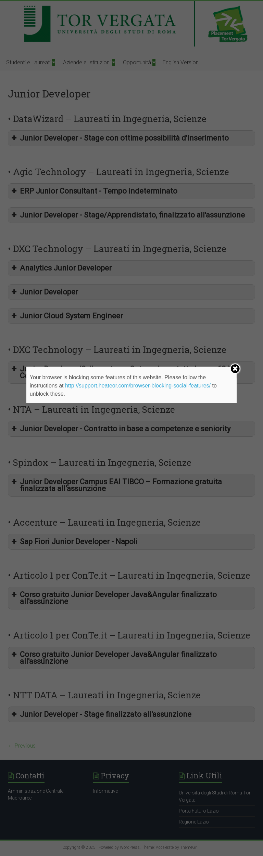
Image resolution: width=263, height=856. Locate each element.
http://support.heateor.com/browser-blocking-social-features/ (138, 386)
